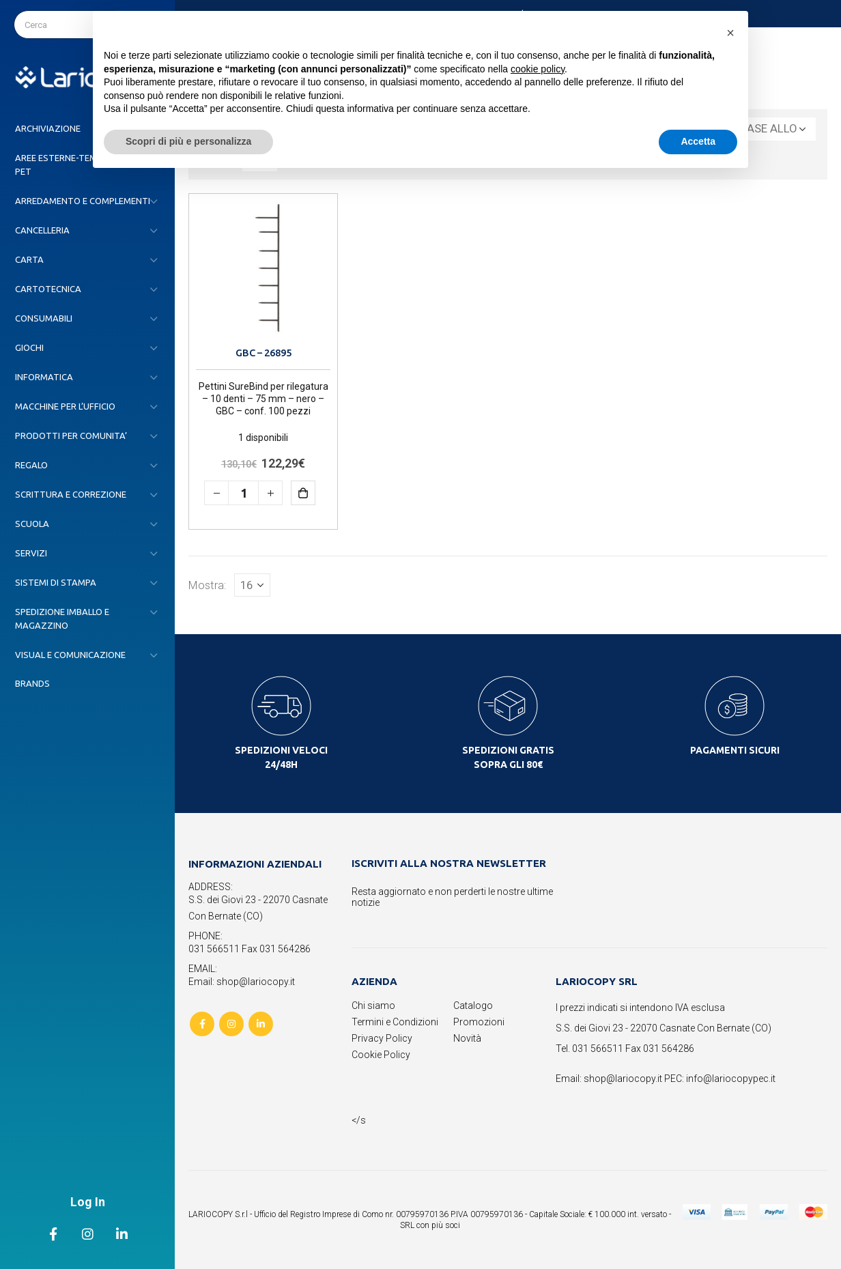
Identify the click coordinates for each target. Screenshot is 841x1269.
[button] (730, 33)
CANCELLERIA (42, 230)
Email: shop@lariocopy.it (241, 981)
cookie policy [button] (538, 68)
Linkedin (260, 1024)
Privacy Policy (382, 1038)
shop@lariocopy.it (623, 1078)
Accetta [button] (698, 141)
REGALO (31, 465)
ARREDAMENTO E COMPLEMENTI (82, 200)
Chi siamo (373, 1005)
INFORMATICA (44, 377)
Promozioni (478, 1021)
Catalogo (473, 1005)
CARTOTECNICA (48, 289)
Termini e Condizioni (395, 1021)
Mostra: (207, 585)
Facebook (202, 1024)
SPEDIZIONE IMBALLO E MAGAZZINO (62, 618)
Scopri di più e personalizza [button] (188, 141)
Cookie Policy (381, 1054)
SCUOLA (32, 523)
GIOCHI (29, 347)
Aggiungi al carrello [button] (313, 492)
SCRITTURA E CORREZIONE (70, 494)
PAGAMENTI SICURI (735, 750)
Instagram (231, 1024)
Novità (467, 1038)
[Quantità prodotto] (243, 493)
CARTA (29, 259)
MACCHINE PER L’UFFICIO (65, 406)
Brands (32, 683)
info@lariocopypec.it (730, 1078)
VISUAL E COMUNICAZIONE (70, 654)
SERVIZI (31, 553)
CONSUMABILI (43, 318)
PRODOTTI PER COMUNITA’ (71, 435)
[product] (263, 268)
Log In (87, 1202)
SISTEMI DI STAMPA (55, 582)
